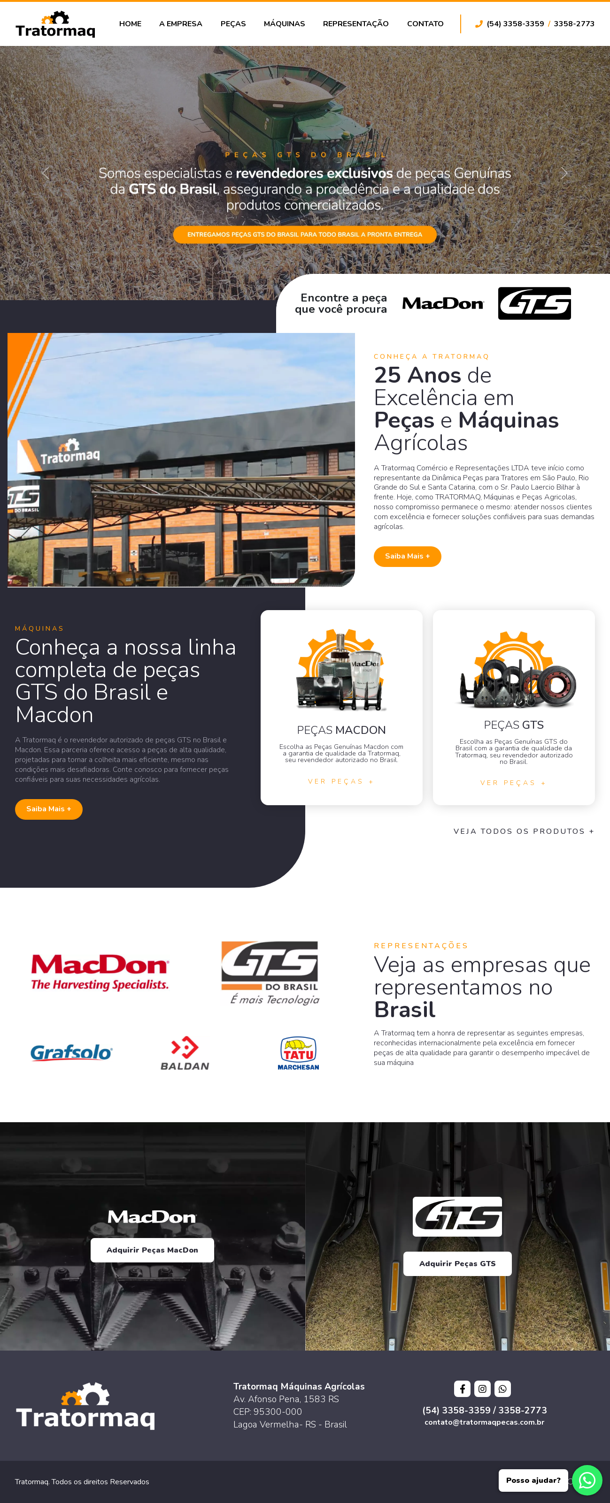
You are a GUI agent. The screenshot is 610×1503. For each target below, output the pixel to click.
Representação (356, 24)
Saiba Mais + (407, 556)
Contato (425, 24)
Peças (233, 24)
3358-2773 (574, 24)
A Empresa (180, 24)
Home (130, 24)
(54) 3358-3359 (515, 24)
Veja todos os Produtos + (524, 831)
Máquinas (284, 24)
